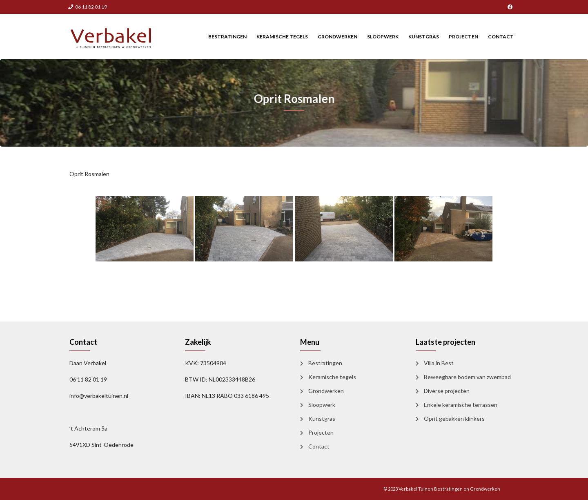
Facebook (510, 7)
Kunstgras (423, 36)
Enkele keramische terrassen (460, 404)
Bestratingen (227, 36)
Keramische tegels (282, 36)
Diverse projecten (447, 390)
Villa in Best (439, 362)
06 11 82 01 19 (87, 7)
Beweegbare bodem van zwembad (467, 376)
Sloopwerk (383, 36)
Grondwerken (337, 36)
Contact (501, 36)
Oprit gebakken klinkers (454, 418)
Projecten (463, 36)
